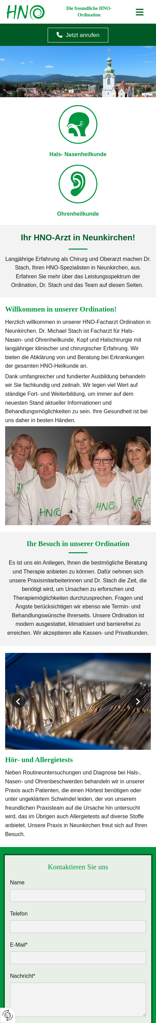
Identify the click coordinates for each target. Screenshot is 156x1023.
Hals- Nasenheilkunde (77, 154)
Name (17, 882)
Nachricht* (22, 976)
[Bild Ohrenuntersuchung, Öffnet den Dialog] (78, 701)
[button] (78, 35)
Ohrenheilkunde (78, 214)
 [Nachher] (137, 701)
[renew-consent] (7, 1015)
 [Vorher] (19, 701)
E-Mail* (19, 945)
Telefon (19, 914)
